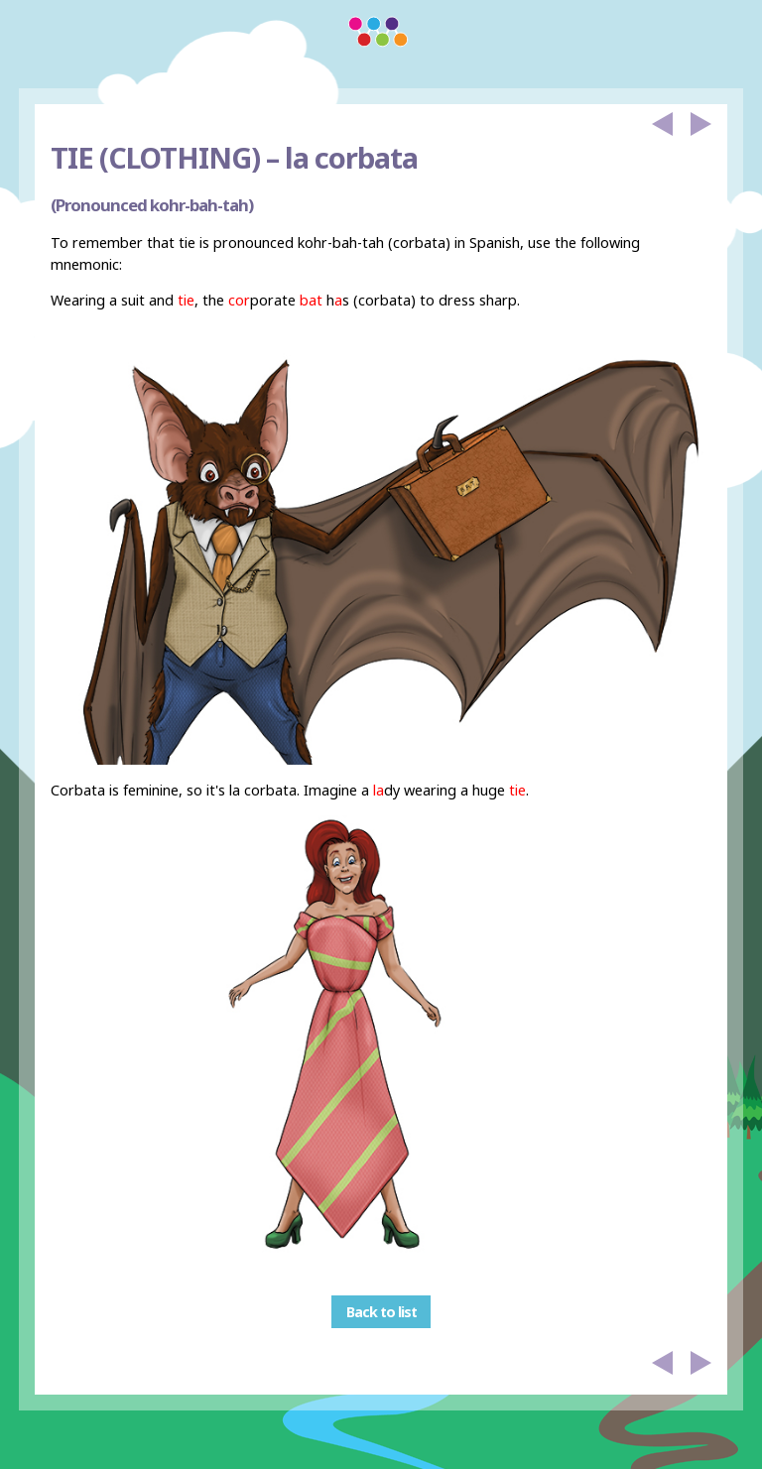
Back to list (381, 1311)
